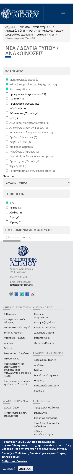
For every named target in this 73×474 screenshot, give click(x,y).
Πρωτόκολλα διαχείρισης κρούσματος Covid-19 (17, 383)
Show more (9, 176)
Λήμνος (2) (15, 222)
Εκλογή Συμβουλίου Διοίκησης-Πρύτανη (34, 32)
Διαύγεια (9, 343)
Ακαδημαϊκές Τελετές (45, 359)
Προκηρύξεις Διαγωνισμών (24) (27, 94)
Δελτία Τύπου (11, 407)
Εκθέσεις (38, 370)
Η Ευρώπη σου (11, 358)
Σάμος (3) (14, 217)
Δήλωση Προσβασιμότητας (43, 433)
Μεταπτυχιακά (41, 337)
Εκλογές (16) (16, 99)
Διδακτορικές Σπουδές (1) (24, 113)
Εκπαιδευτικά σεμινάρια (46, 375)
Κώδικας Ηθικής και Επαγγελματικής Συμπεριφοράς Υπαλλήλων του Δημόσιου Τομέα (17, 370)
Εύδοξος (8, 348)
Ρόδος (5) (15, 207)
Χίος (51, 34)
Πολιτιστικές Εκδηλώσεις (46, 385)
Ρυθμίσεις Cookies (14, 461)
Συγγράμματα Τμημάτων (16, 353)
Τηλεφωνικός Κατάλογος (46, 407)
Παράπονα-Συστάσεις (45, 417)
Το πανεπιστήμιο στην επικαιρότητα (15, 414)
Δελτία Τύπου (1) (19, 108)
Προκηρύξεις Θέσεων (45, 322)
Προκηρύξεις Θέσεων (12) (24, 103)
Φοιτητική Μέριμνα (40, 30)
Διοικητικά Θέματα (44, 332)
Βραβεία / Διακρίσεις (45, 327)
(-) (6, 237)
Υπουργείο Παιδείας (14, 337)
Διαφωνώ (25, 468)
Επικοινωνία (40, 412)
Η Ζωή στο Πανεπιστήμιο (32, 27)
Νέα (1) (13, 118)
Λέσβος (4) (15, 212)
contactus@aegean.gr (21, 285)
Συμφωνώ (9, 468)
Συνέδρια (39, 390)
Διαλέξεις (39, 365)
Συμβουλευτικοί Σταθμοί (17, 327)
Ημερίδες (39, 380)
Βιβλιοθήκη (10, 314)
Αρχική (9, 27)
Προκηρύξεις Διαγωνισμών (41, 316)
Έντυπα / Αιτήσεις (13, 332)
